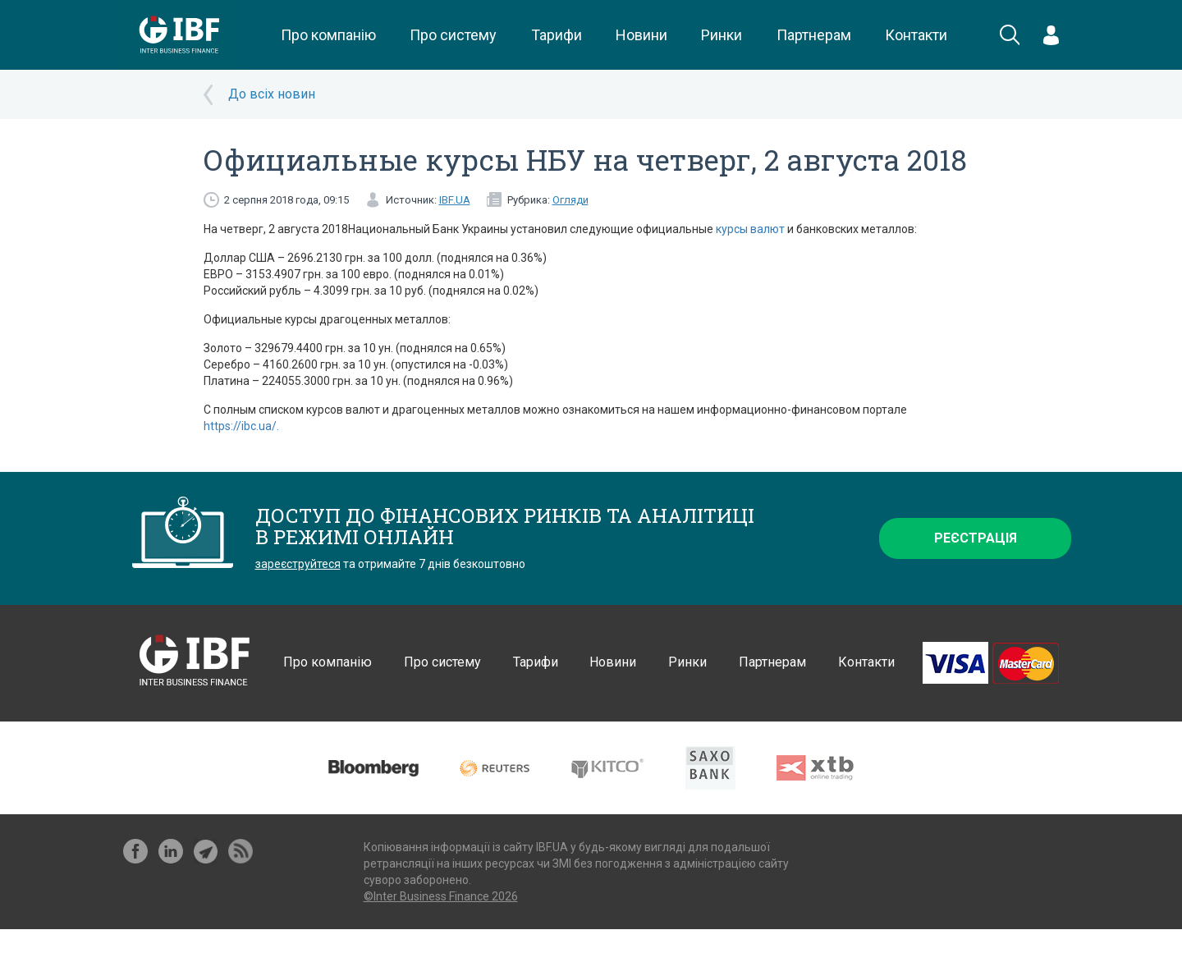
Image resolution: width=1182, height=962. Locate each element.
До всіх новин (271, 94)
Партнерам (814, 35)
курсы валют (750, 229)
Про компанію (328, 35)
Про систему (453, 35)
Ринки (721, 35)
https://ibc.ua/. (241, 426)
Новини (641, 35)
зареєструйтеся (298, 563)
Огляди (570, 200)
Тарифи (556, 35)
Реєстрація (975, 538)
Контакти (916, 35)
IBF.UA (454, 200)
